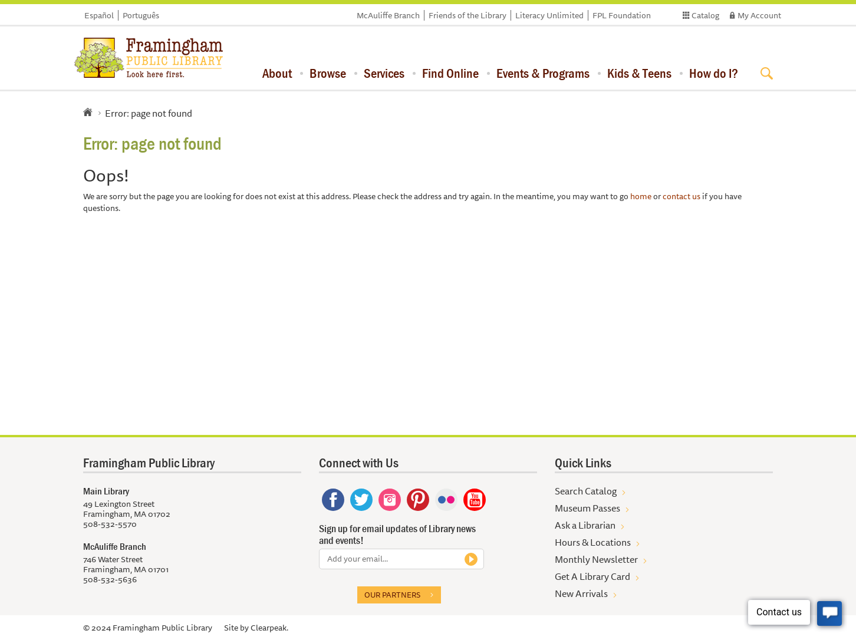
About (277, 73)
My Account (759, 15)
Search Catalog (586, 491)
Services (384, 73)
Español (99, 15)
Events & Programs (543, 73)
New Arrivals (581, 593)
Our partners (392, 595)
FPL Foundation (621, 15)
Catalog (705, 15)
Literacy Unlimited (549, 15)
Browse (328, 73)
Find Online (450, 73)
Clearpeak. (269, 627)
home (640, 196)
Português (141, 15)
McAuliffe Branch (388, 15)
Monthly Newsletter (596, 559)
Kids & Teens (639, 73)
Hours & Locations (593, 542)
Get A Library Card (592, 576)
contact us (681, 196)
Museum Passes (587, 508)
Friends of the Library (467, 15)
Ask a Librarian (585, 525)
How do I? (713, 73)
